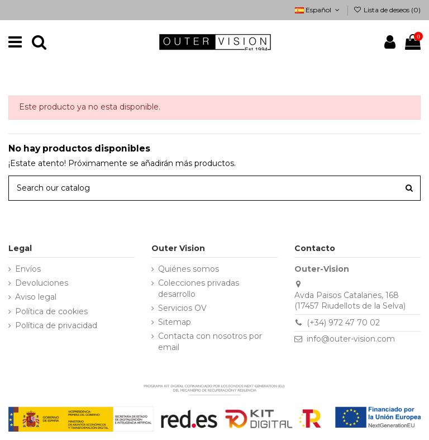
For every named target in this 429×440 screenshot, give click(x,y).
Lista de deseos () (387, 10)
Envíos (28, 269)
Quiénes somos (188, 269)
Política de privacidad (56, 325)
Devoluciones (41, 283)
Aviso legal (35, 297)
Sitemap (174, 322)
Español (318, 10)
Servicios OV (182, 308)
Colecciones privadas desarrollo (198, 288)
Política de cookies (51, 311)
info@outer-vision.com (351, 339)
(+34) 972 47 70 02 (343, 323)
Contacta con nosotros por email (210, 341)
